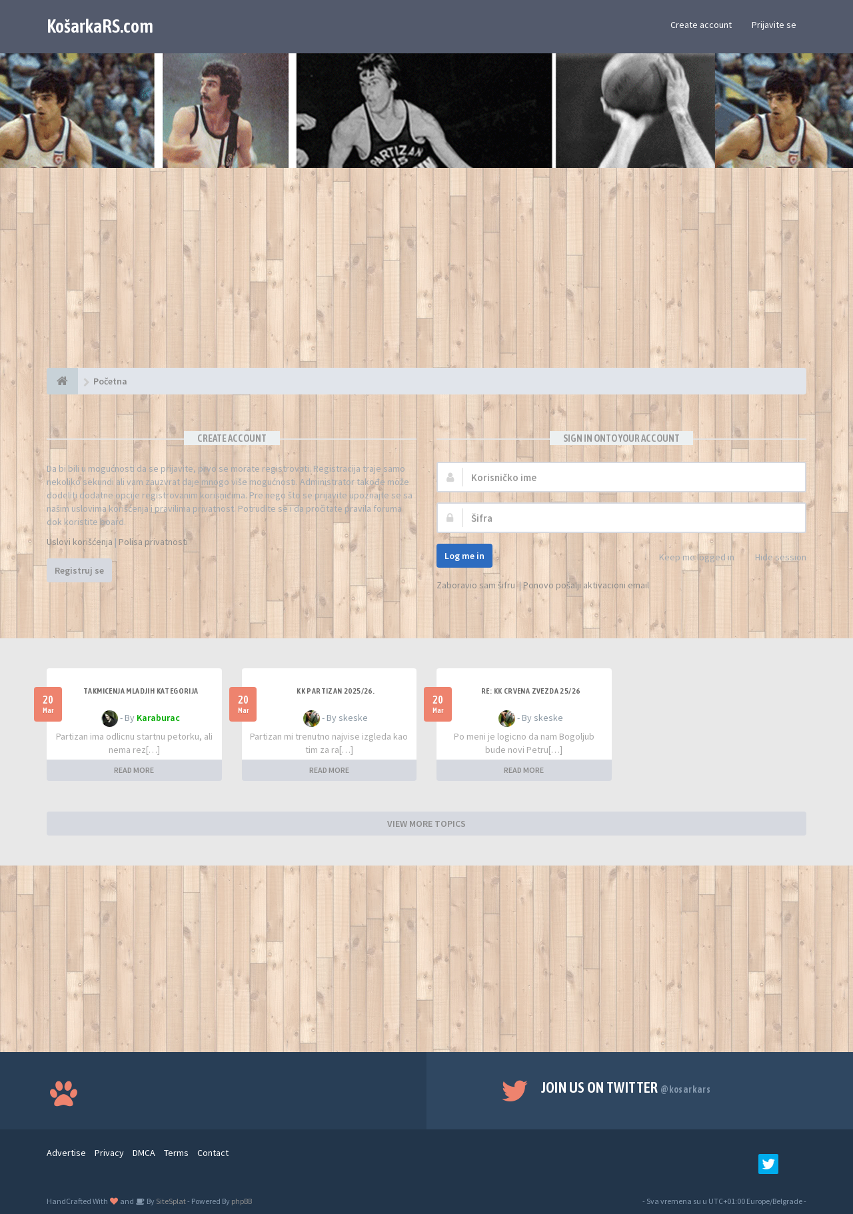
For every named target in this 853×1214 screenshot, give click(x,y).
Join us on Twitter (626, 1087)
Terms (176, 1153)
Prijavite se (774, 25)
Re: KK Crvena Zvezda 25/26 (530, 691)
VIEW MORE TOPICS (426, 824)
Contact (213, 1153)
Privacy (109, 1153)
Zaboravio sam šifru (475, 585)
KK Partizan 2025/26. (336, 691)
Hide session (773, 558)
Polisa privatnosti (153, 542)
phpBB (241, 1201)
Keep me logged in (689, 558)
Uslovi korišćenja (80, 542)
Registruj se (79, 570)
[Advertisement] (426, 274)
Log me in (464, 556)
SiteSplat (170, 1201)
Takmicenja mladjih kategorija (141, 691)
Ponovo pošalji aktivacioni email (586, 585)
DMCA (144, 1153)
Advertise (66, 1153)
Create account (701, 25)
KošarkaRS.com (100, 26)
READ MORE (134, 770)
